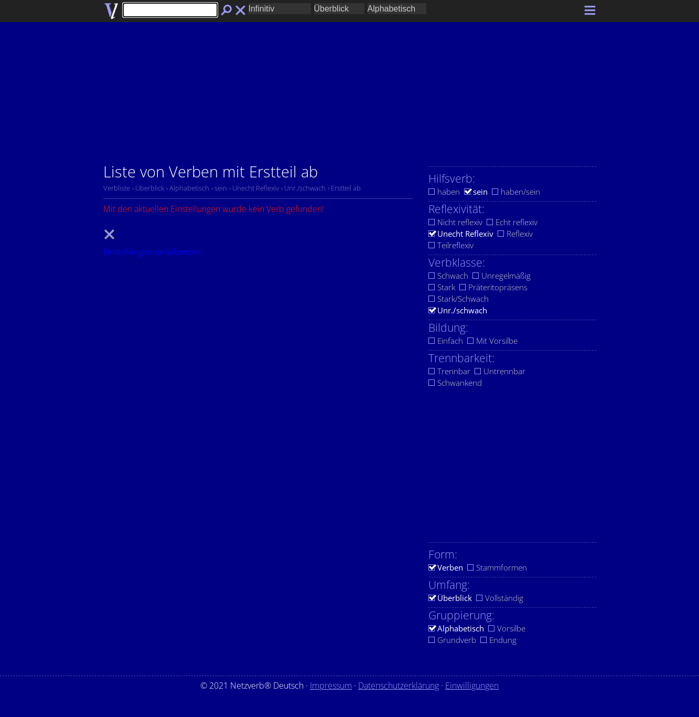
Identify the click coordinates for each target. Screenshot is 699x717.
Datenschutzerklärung (398, 685)
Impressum (331, 685)
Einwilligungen (472, 685)
